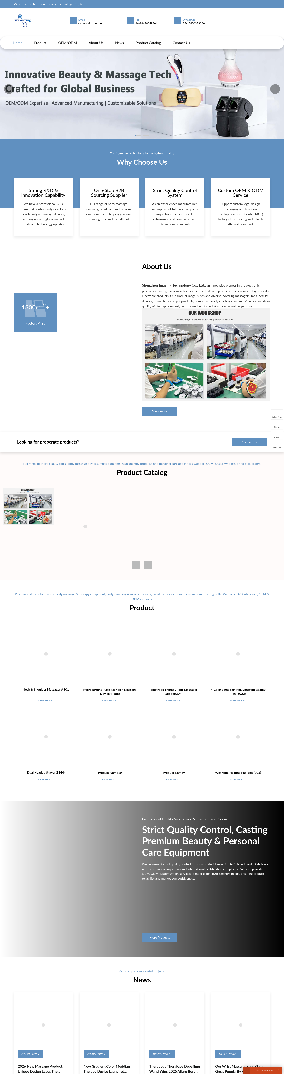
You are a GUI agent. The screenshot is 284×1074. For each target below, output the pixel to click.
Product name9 (162, 746)
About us (96, 39)
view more (82, 701)
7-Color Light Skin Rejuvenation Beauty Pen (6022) (202, 695)
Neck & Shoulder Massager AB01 (81, 694)
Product (40, 39)
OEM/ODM (67, 39)
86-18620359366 (146, 23)
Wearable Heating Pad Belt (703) (202, 746)
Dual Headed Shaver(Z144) (81, 746)
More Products (159, 956)
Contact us (181, 39)
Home (17, 39)
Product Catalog (148, 39)
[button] (275, 89)
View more (159, 393)
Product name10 (121, 746)
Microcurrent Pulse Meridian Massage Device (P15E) (121, 695)
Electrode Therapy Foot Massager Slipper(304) (162, 695)
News (119, 39)
